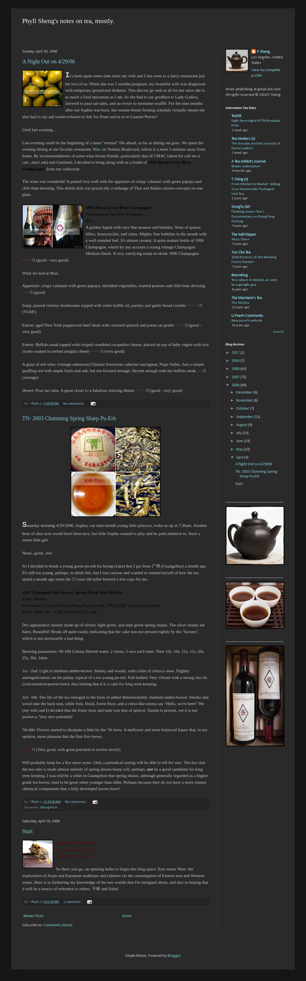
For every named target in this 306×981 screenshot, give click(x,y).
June (240, 441)
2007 (236, 377)
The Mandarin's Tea (246, 298)
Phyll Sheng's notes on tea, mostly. (68, 20)
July (239, 433)
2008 (236, 369)
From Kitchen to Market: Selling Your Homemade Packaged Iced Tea (255, 189)
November (245, 401)
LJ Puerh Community (247, 316)
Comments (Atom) (58, 925)
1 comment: (72, 902)
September (245, 417)
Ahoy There (240, 239)
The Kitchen (240, 303)
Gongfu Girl (240, 207)
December (244, 392)
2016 (236, 361)
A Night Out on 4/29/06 (48, 61)
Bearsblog (239, 275)
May (240, 449)
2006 (236, 385)
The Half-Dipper (243, 235)
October (243, 409)
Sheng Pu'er (49, 807)
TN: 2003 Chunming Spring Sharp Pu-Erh (69, 418)
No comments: (74, 403)
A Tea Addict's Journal (248, 162)
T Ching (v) (239, 179)
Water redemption (245, 166)
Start (27, 831)
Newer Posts (34, 916)
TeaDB (236, 116)
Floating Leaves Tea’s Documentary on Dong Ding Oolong (252, 216)
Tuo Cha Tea (241, 252)
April (240, 457)
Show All (278, 331)
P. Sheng (263, 52)
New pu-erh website (246, 320)
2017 (236, 353)
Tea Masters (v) (243, 139)
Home (127, 916)
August (242, 425)
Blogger (174, 956)
